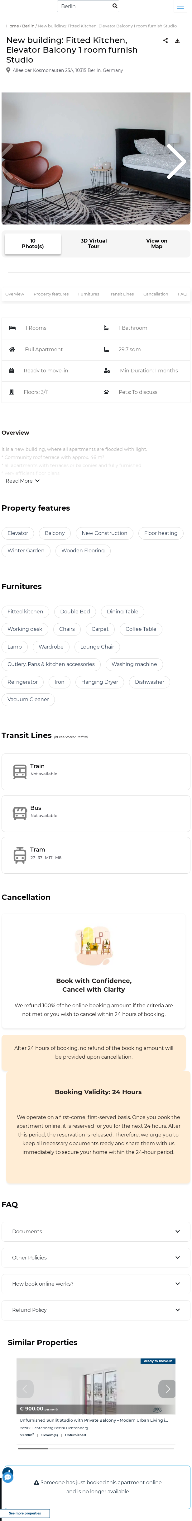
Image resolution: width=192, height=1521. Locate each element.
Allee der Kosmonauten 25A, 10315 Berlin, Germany (68, 70)
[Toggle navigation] (180, 6)
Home (12, 25)
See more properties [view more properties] (25, 1513)
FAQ (182, 294)
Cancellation (155, 294)
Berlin (28, 25)
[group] (96, 1401)
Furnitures (88, 294)
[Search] (88, 6)
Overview (14, 294)
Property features (51, 294)
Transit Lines (121, 294)
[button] (167, 1389)
